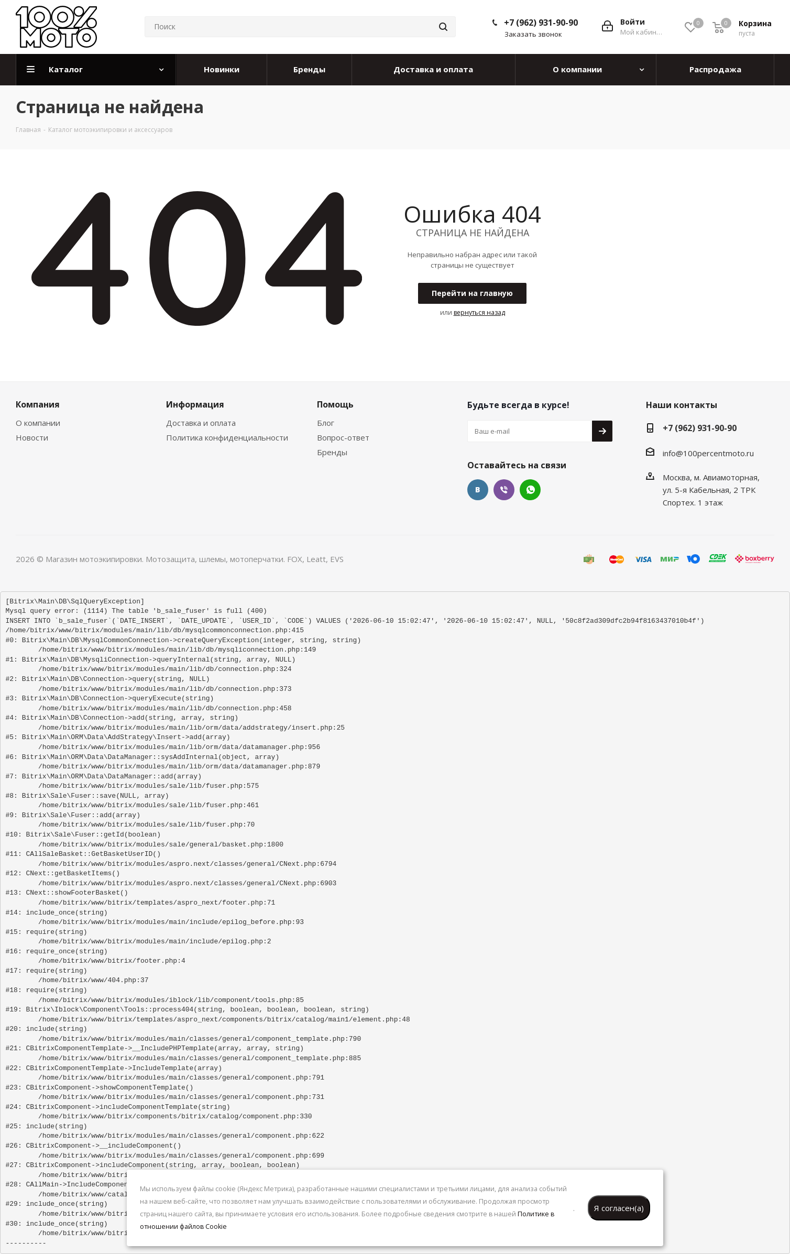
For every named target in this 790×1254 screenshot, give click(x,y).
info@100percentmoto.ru (708, 453)
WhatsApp (530, 489)
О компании (38, 422)
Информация (195, 404)
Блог (325, 422)
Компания (38, 404)
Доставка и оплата (201, 422)
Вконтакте (477, 489)
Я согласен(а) (619, 1208)
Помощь (335, 404)
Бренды (332, 452)
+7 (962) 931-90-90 (541, 22)
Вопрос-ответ (343, 437)
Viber (503, 489)
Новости (32, 437)
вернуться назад (479, 312)
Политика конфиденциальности (227, 437)
